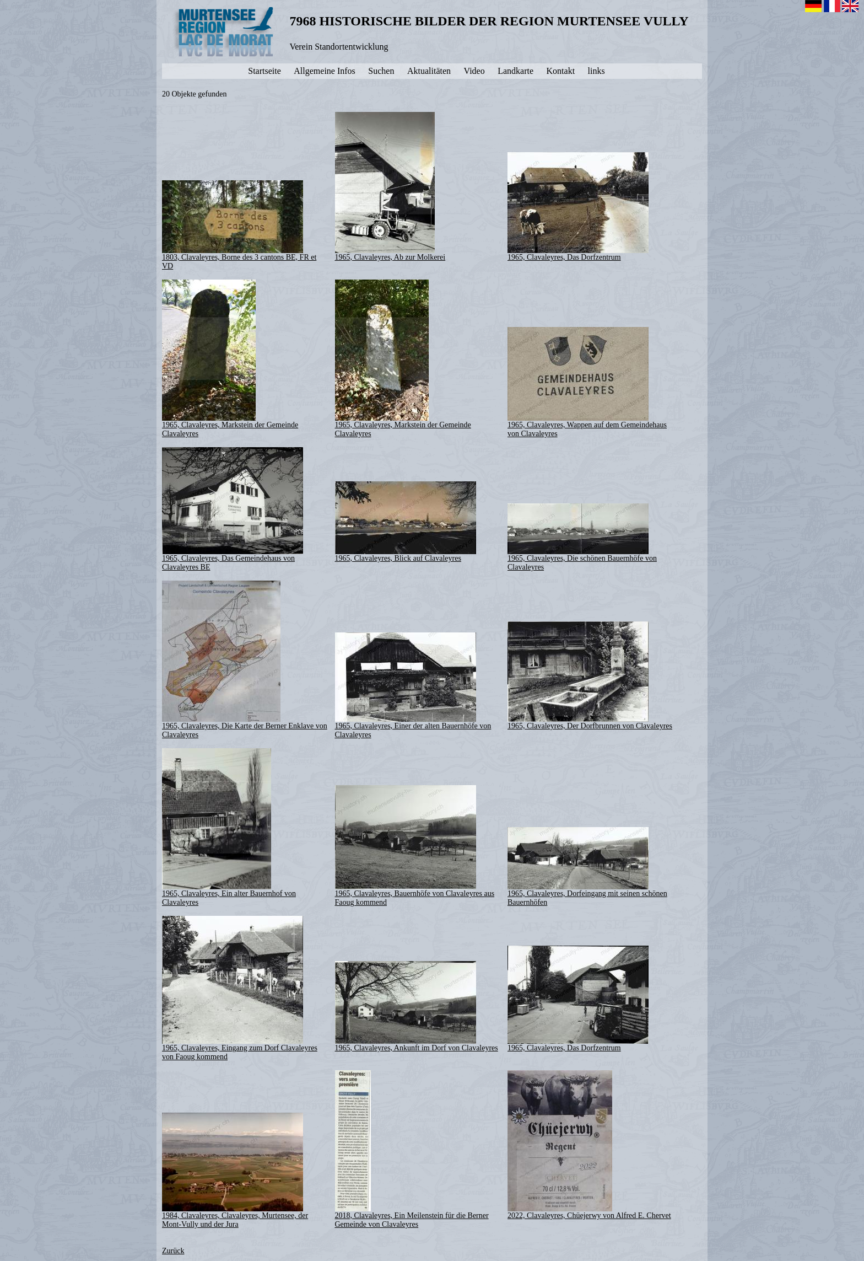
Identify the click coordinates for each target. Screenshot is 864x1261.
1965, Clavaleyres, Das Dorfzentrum (578, 206)
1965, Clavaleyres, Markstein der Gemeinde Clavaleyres (230, 359)
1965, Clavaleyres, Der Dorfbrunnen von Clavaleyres (589, 675)
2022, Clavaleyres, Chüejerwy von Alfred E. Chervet (589, 1145)
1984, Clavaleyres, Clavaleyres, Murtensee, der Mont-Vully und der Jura (235, 1170)
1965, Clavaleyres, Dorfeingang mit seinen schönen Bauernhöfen (587, 866)
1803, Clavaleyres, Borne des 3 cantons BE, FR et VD (239, 225)
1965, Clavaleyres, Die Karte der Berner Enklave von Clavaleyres (244, 660)
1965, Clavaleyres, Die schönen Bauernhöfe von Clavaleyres (582, 537)
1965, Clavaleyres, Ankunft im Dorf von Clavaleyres (416, 1006)
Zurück (173, 1251)
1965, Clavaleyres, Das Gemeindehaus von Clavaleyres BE (232, 509)
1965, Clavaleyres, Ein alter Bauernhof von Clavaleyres (229, 827)
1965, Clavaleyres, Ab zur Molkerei (390, 186)
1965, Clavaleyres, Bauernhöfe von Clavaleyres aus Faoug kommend (415, 845)
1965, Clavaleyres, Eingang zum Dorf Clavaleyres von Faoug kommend (239, 988)
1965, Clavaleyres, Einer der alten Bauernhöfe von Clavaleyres (413, 685)
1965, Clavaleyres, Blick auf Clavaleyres (405, 521)
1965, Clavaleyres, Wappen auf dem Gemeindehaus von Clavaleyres (587, 382)
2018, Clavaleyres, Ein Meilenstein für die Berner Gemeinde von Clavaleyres (412, 1149)
